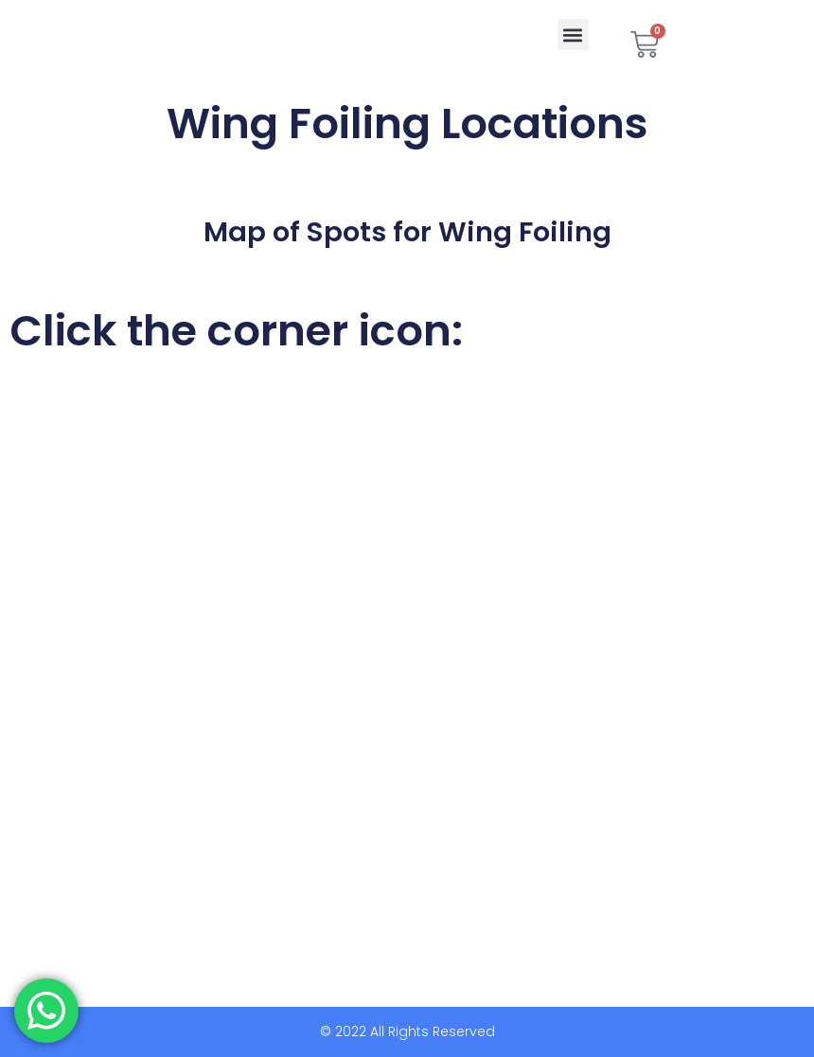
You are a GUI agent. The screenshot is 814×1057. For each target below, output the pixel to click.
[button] (573, 34)
